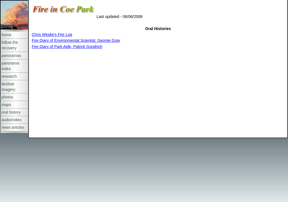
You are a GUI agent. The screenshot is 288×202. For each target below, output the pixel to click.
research (9, 76)
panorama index (10, 66)
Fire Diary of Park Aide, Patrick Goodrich (67, 46)
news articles (12, 127)
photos (7, 97)
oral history (10, 112)
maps (6, 104)
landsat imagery (8, 87)
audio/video (11, 120)
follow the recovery (9, 45)
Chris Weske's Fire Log (52, 34)
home (6, 35)
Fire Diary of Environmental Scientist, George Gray (76, 40)
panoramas (11, 55)
